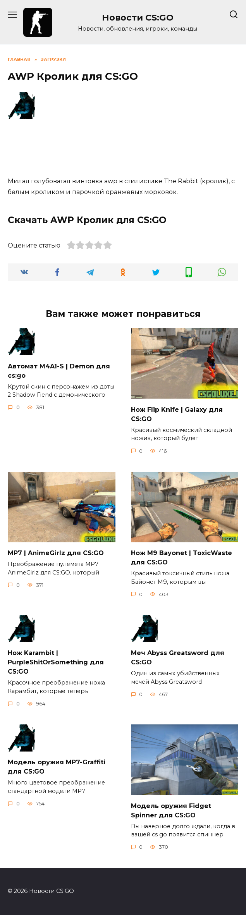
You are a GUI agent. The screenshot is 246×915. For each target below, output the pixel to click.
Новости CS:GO (138, 17)
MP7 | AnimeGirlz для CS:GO (56, 553)
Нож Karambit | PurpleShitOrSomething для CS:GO (56, 662)
